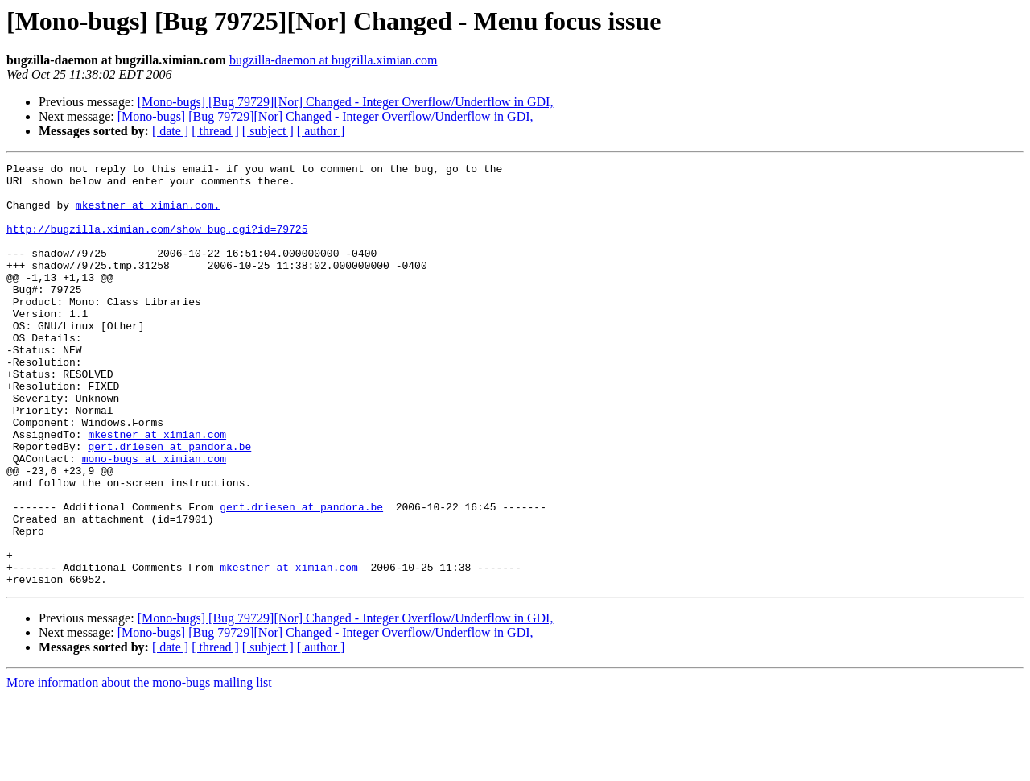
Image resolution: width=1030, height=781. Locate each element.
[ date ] (170, 131)
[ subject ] (268, 131)
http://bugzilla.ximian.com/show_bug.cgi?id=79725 (156, 243)
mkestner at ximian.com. (148, 214)
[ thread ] (215, 131)
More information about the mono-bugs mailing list (139, 767)
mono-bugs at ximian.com (154, 518)
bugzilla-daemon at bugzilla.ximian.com (333, 60)
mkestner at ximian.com (157, 489)
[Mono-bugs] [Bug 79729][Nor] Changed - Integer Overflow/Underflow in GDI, (346, 102)
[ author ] (321, 131)
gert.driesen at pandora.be (169, 504)
